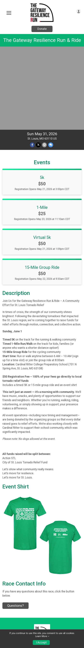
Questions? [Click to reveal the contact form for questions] (15, 525)
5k (42, 96)
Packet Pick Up (13, 572)
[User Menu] (78, 11)
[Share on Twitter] (38, 64)
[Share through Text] (50, 64)
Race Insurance (14, 580)
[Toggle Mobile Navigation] (9, 13)
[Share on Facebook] (32, 64)
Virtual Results (11, 615)
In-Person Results (13, 608)
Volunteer (10, 595)
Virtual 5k (42, 156)
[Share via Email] (44, 64)
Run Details (11, 564)
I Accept (41, 642)
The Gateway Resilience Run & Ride (42, 40)
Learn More (41, 636)
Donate (42, 28)
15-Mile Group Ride (42, 186)
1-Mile (42, 126)
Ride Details (11, 588)
